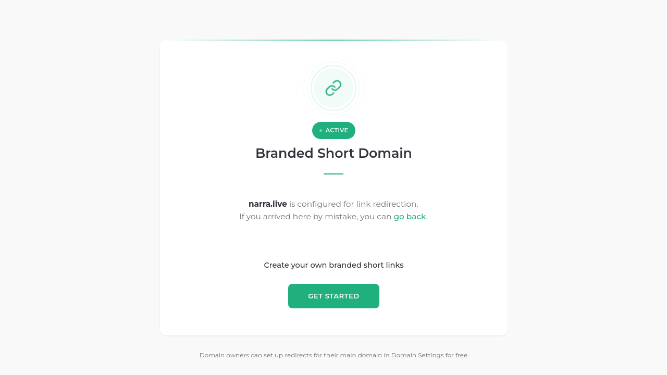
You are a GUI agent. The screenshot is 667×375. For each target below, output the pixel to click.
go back (410, 216)
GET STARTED (333, 296)
